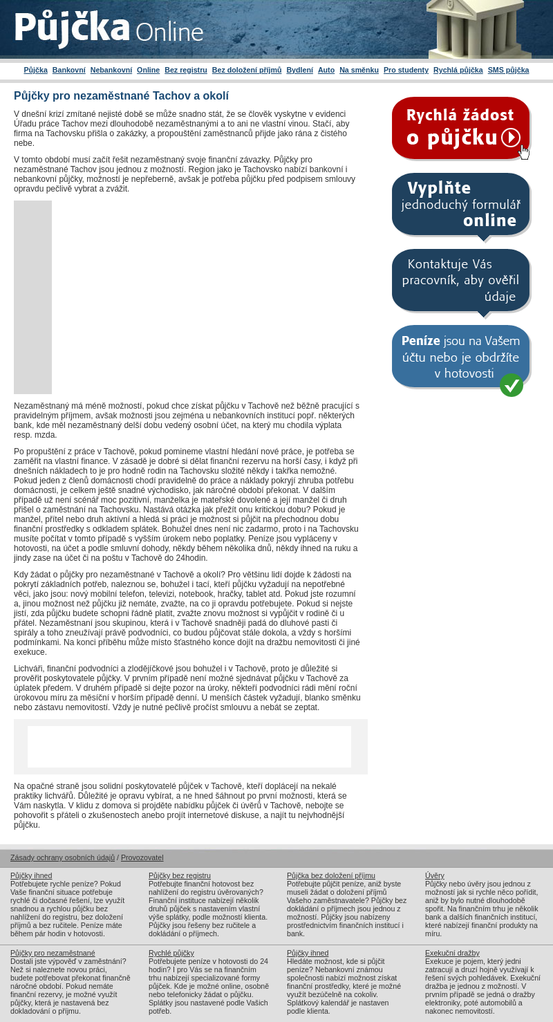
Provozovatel (142, 857)
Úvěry (434, 875)
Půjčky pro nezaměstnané (52, 953)
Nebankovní (111, 70)
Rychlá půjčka (458, 70)
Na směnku (359, 70)
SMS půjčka (508, 70)
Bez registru (186, 70)
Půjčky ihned (31, 875)
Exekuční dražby (452, 953)
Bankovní (69, 70)
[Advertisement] (168, 297)
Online (148, 70)
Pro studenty (406, 70)
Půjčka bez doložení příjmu (331, 875)
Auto (326, 70)
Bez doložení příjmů (247, 70)
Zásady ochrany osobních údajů (62, 857)
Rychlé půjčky (171, 953)
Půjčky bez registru (180, 875)
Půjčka (35, 70)
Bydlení (299, 70)
